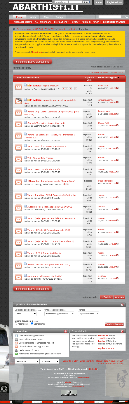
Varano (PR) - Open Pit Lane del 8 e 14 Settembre (51, 218)
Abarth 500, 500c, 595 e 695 (41, 29)
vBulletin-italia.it (78, 386)
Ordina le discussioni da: (55, 310)
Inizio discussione (31, 77)
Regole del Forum (106, 348)
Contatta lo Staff (71, 360)
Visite (89, 80)
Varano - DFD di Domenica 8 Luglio (44, 253)
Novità (33, 17)
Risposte (89, 77)
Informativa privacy (83, 377)
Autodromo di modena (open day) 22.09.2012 (49, 206)
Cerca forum (117, 72)
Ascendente (21, 323)
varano (37, 117)
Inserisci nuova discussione (32, 61)
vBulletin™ (68, 382)
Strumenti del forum (99, 72)
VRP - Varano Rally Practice (40, 157)
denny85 (37, 279)
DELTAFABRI (39, 126)
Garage (59, 17)
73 (91, 88)
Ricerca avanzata (116, 22)
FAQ (36, 22)
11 (91, 183)
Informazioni (60, 22)
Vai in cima (119, 297)
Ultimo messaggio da (109, 77)
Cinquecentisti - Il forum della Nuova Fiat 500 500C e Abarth (101, 362)
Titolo (18, 77)
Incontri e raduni (67, 29)
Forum (19, 17)
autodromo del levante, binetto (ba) (44, 276)
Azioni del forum (90, 22)
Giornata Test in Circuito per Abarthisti (45, 123)
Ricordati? (61, 7)
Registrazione (114, 2)
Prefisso (81, 310)
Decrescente (38, 323)
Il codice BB (103, 335)
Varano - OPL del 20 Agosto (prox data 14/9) (48, 230)
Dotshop (37, 184)
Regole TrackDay (51, 85)
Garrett (37, 89)
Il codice (101, 341)
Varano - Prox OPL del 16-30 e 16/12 (44, 169)
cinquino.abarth (41, 106)
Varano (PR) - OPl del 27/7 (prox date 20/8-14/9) (50, 241)
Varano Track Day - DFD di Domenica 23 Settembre (51, 195)
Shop (46, 17)
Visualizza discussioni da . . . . (28, 310)
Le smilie (102, 338)
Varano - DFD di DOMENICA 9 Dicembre (46, 146)
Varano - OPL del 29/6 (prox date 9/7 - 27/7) (48, 264)
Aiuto (99, 2)
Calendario (46, 22)
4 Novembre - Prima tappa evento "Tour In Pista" (51, 181)
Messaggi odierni (23, 22)
